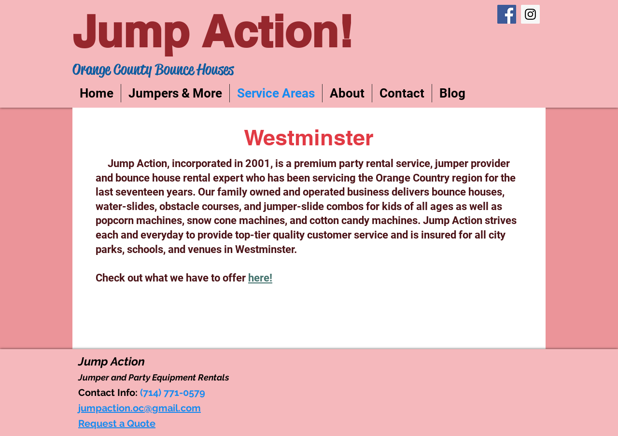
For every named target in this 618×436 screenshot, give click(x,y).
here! (260, 278)
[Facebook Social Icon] (506, 14)
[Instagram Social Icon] (530, 14)
